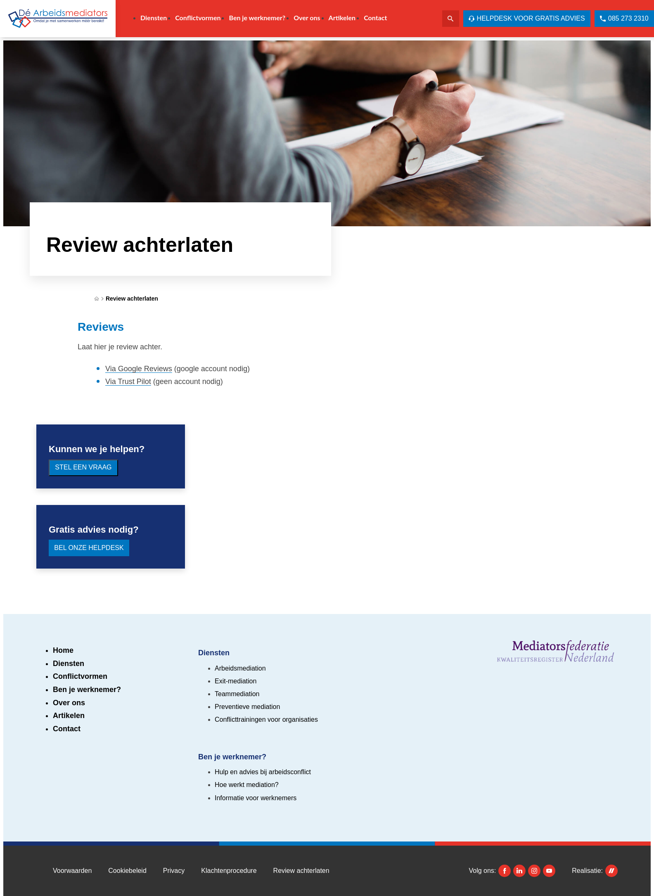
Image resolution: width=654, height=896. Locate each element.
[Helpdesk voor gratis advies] (526, 18)
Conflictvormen (80, 676)
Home (63, 650)
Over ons (69, 703)
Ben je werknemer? (87, 689)
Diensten (68, 663)
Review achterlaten (132, 298)
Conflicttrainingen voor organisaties (266, 719)
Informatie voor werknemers (255, 797)
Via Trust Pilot (128, 381)
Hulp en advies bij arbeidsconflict (263, 771)
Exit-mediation (235, 681)
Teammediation (237, 693)
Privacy (174, 870)
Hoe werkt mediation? (247, 784)
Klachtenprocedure (228, 870)
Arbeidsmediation (240, 668)
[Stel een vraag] (83, 468)
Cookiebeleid (127, 870)
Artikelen (69, 715)
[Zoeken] (450, 18)
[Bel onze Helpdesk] (89, 548)
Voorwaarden (72, 870)
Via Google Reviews (138, 369)
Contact (67, 729)
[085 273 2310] (624, 18)
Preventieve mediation (247, 706)
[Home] (96, 298)
